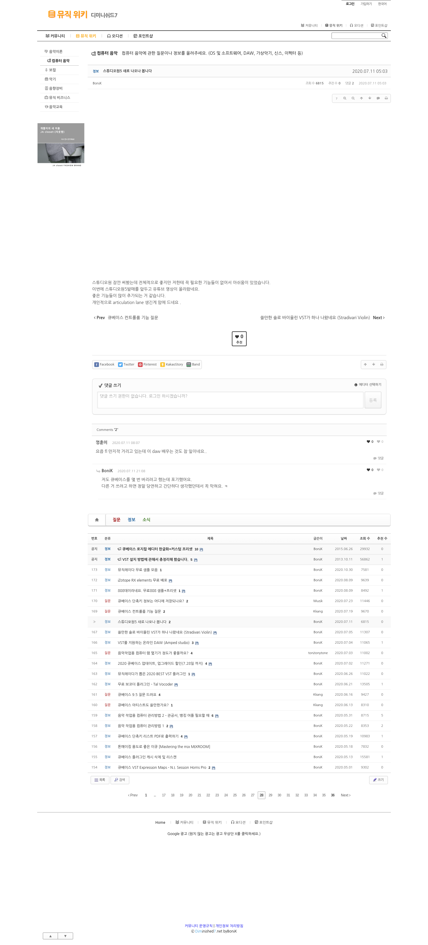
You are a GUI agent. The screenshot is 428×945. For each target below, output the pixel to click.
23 (217, 795)
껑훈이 (101, 442)
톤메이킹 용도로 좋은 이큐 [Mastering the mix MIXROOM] (164, 747)
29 (270, 795)
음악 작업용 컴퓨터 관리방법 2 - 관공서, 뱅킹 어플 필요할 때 (164, 715)
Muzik (317, 601)
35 (323, 795)
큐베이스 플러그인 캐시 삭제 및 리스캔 (147, 757)
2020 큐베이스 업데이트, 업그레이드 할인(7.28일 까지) (161, 663)
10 (196, 549)
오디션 (356, 25)
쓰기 (377, 779)
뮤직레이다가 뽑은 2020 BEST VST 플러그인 (152, 674)
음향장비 (53, 88)
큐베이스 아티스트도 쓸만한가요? (144, 705)
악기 (50, 79)
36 (332, 795)
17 (163, 795)
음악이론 (53, 51)
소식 (146, 520)
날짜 (344, 538)
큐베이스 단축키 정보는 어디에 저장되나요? (151, 601)
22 (208, 795)
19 (181, 795)
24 (225, 795)
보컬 (50, 70)
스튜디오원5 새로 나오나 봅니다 (127, 71)
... (155, 795)
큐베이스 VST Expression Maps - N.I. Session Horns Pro (162, 767)
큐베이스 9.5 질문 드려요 (137, 695)
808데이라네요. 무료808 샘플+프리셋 (147, 591)
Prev (133, 795)
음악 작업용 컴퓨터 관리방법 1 (141, 726)
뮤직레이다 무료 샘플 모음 (138, 570)
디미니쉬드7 (104, 15)
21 (199, 795)
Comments (107, 429)
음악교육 (53, 107)
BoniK (97, 83)
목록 (99, 780)
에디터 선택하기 (368, 384)
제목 (210, 538)
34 (315, 795)
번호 (94, 538)
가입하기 (366, 4)
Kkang (318, 611)
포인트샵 (379, 25)
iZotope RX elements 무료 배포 (143, 580)
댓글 (377, 458)
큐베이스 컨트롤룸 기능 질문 (140, 611)
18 (172, 795)
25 (234, 795)
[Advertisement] (61, 257)
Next (345, 795)
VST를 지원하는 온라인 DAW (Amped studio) (154, 643)
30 (279, 795)
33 (306, 795)
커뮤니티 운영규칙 (199, 926)
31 (288, 795)
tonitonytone (318, 653)
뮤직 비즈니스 (57, 98)
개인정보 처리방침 (229, 926)
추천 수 (382, 538)
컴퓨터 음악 (58, 61)
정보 (131, 520)
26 (243, 795)
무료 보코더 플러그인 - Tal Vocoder (146, 684)
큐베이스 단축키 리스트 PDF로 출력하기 (149, 736)
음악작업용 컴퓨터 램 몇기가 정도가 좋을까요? (153, 653)
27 (252, 795)
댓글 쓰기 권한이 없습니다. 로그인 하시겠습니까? (144, 396)
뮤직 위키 (67, 14)
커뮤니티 (309, 25)
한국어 (382, 4)
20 (190, 795)
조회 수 (365, 538)
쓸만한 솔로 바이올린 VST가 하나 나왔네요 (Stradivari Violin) (165, 632)
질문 (116, 520)
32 (297, 795)
